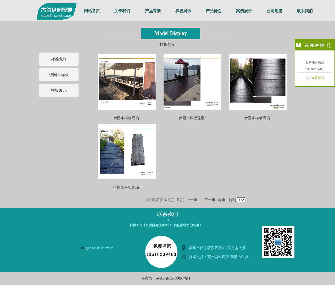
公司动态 (274, 11)
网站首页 (92, 11)
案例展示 (244, 11)
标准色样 (59, 59)
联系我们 (305, 11)
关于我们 (122, 11)
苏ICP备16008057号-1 (173, 278)
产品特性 (213, 11)
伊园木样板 (59, 75)
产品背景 (153, 11)
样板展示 (183, 11)
